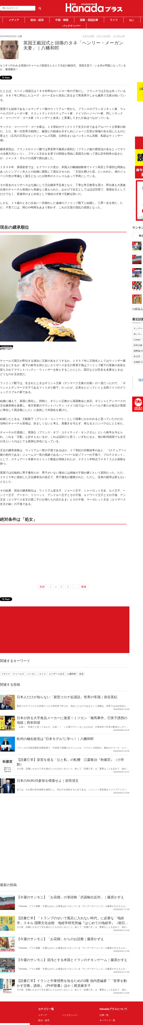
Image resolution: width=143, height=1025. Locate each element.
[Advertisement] (63, 553)
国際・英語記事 (89, 19)
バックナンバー (71, 25)
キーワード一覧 (107, 1020)
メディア (14, 19)
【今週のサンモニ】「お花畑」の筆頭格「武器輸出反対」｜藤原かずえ (70, 897)
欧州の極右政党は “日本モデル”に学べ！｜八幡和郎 (55, 739)
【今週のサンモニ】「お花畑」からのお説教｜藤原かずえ (60, 939)
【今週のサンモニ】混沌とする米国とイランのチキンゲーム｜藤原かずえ (72, 960)
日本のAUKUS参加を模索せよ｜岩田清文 (48, 781)
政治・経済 (37, 19)
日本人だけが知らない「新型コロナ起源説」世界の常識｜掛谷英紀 (67, 697)
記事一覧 (104, 1015)
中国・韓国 (61, 19)
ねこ (131, 19)
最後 (83, 586)
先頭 (42, 586)
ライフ (114, 19)
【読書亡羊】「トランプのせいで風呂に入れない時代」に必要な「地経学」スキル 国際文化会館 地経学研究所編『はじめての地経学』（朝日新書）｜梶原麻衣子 (72, 922)
